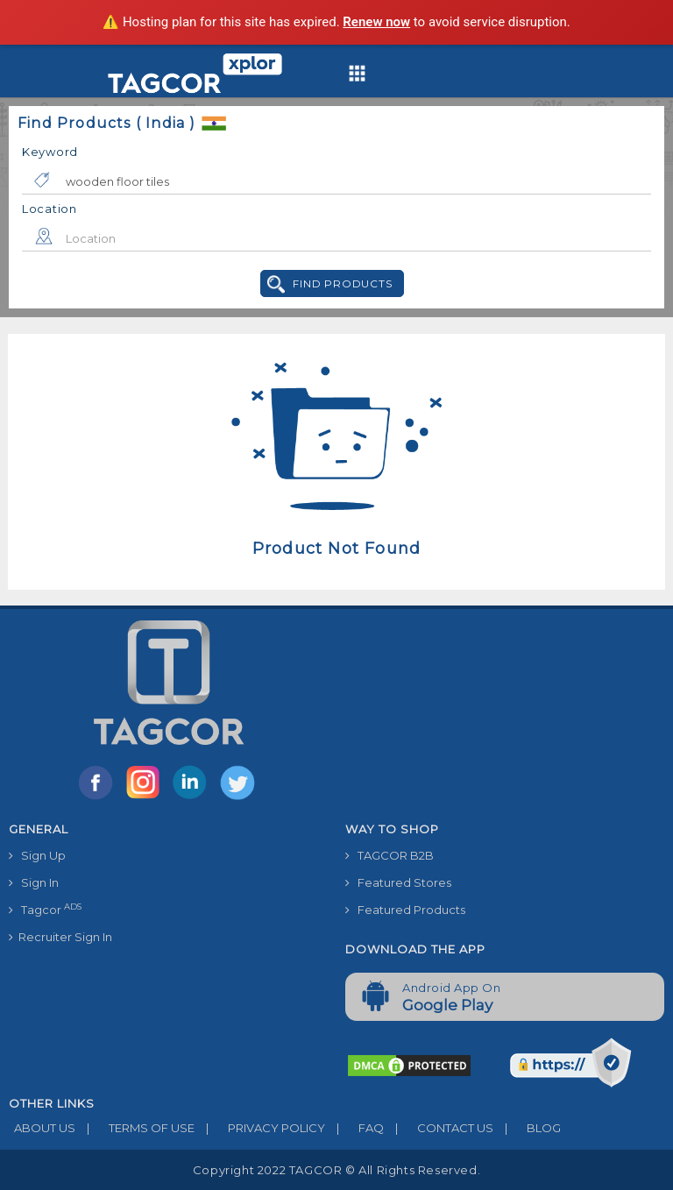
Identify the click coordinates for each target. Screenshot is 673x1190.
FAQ (354, 1128)
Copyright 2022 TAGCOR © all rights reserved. (336, 1170)
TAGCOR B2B (389, 855)
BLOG (527, 1128)
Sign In (34, 882)
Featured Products (405, 910)
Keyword (50, 152)
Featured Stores (398, 882)
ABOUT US (42, 1128)
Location (49, 209)
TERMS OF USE (135, 1128)
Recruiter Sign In (60, 937)
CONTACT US (438, 1128)
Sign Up (37, 855)
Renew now (376, 22)
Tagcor (45, 909)
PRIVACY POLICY (260, 1128)
